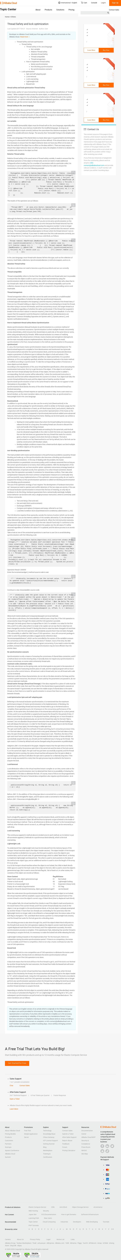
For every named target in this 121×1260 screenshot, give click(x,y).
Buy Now (106, 50)
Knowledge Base (49, 1134)
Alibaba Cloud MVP (88, 1137)
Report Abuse (67, 1140)
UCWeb (105, 1243)
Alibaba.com (59, 1243)
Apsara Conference (12, 1150)
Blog (44, 1147)
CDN (52, 1207)
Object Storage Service (80, 1207)
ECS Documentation (48, 1214)
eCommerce (98, 1207)
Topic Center (33, 1222)
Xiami (7, 1246)
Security (46, 1211)
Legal (48, 1239)
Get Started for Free (17, 1063)
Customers (9, 1140)
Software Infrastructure (90, 1214)
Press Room (85, 1147)
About (37, 10)
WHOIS (84, 1150)
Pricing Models (10, 1134)
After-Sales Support (69, 1137)
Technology (47, 1131)
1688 (67, 1243)
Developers (77, 1222)
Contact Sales (114, 10)
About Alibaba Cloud (12, 1131)
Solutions (60, 10)
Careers (8, 1239)
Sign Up (115, 3)
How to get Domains (68, 1214)
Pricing (71, 10)
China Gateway (48, 1137)
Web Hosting (33, 1211)
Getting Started (48, 1144)
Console (94, 3)
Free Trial (27, 1131)
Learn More (91, 50)
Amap (99, 1243)
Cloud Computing (49, 1222)
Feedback (65, 1144)
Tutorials (106, 1222)
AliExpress (50, 1243)
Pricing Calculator (68, 1150)
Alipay (19, 1246)
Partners (8, 1144)
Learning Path (34, 1218)
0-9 (112, 1229)
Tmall (34, 1243)
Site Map (84, 1154)
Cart (84, 3)
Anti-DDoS (63, 1207)
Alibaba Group (10, 1243)
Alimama (73, 1243)
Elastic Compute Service (37, 1207)
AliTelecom (92, 1243)
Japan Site (32, 1214)
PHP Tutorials (34, 1225)
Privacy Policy (35, 1239)
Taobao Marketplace (23, 1243)
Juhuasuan (41, 1243)
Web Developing (92, 1222)
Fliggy (79, 1243)
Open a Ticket (15, 1099)
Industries (64, 1222)
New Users (48, 1218)
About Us (20, 1239)
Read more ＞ (25, 37)
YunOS (85, 1243)
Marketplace (47, 1150)
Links (73, 1239)
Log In (103, 3)
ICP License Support (50, 1140)
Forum (64, 1147)
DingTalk (13, 1246)
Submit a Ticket (67, 1134)
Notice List (60, 1239)
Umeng (111, 1243)
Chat (11, 1085)
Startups (8, 1147)
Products (48, 10)
